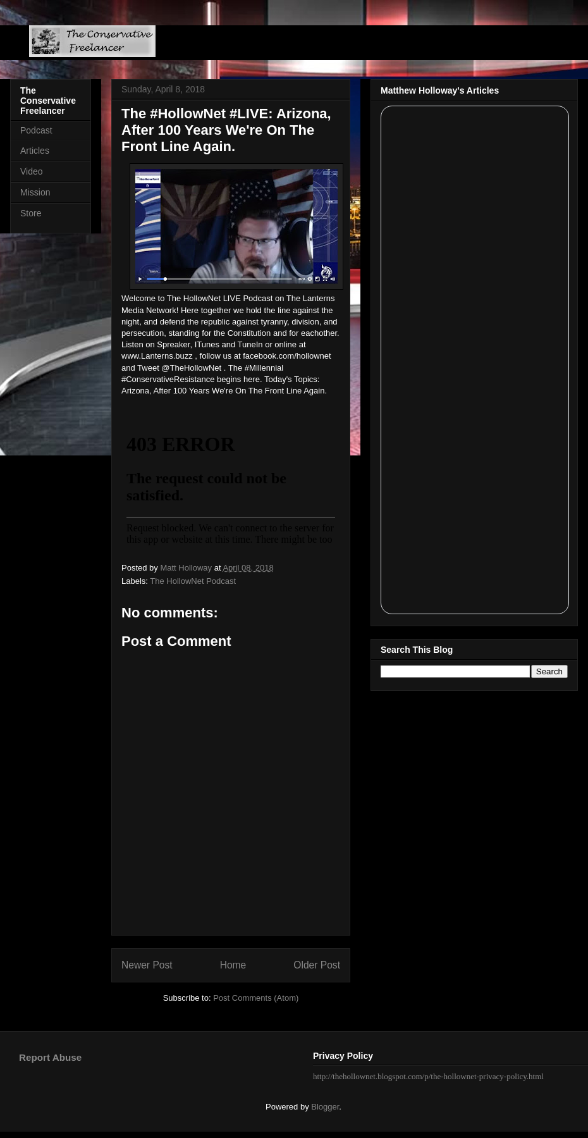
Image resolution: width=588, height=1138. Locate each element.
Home (233, 965)
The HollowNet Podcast (193, 581)
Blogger (325, 1106)
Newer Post (147, 965)
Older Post (316, 965)
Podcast (36, 130)
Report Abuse (50, 1057)
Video (31, 171)
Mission (35, 192)
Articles (34, 150)
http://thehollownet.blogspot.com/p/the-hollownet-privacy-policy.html (428, 1076)
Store (30, 213)
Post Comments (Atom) (255, 998)
